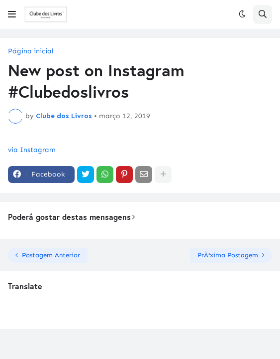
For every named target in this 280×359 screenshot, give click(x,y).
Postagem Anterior (51, 255)
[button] (12, 14)
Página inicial (30, 51)
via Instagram (32, 150)
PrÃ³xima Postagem (227, 255)
